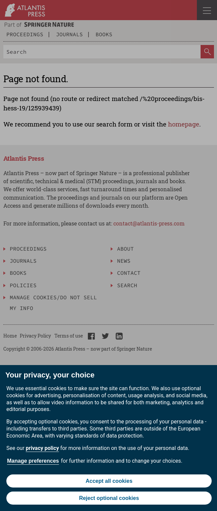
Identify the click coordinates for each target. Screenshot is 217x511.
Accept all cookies (109, 481)
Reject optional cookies (109, 498)
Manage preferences (33, 461)
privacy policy (42, 448)
